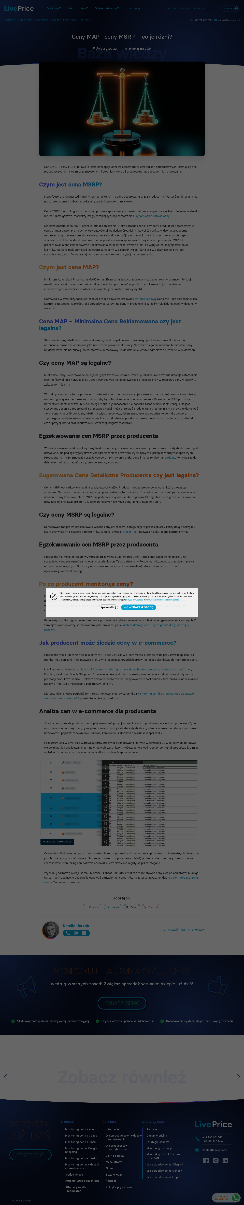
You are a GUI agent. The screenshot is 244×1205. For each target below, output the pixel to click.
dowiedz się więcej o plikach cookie (163, 600)
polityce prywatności (134, 600)
